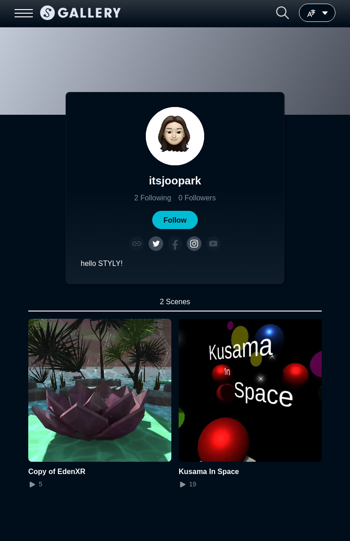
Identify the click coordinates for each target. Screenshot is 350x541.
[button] (282, 13)
